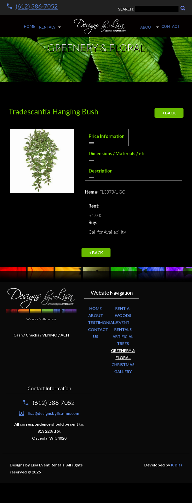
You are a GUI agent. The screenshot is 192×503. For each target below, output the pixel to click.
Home (29, 26)
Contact (171, 26)
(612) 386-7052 (37, 6)
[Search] (183, 8)
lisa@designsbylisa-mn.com (53, 413)
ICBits (176, 464)
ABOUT (95, 315)
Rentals (47, 27)
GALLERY (123, 371)
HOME (95, 308)
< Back (169, 112)
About (146, 27)
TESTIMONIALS (103, 322)
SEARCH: (148, 9)
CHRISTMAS (123, 364)
